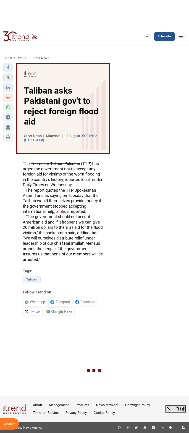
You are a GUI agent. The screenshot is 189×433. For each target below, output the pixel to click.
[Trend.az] (20, 36)
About (37, 405)
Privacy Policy (76, 413)
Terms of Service (46, 413)
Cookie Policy (104, 413)
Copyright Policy (137, 405)
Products (82, 405)
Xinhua (62, 211)
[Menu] (181, 36)
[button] (8, 67)
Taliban (31, 279)
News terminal (107, 405)
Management (59, 405)
